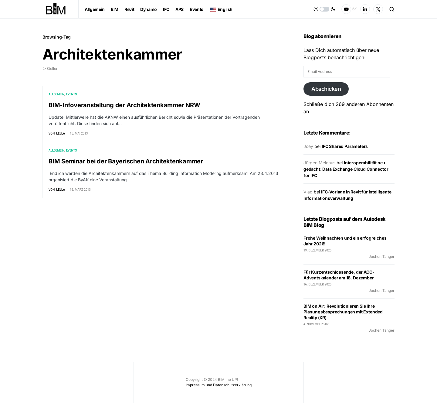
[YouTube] (349, 9)
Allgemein (56, 94)
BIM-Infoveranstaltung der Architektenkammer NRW (124, 105)
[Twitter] (378, 9)
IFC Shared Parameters (345, 146)
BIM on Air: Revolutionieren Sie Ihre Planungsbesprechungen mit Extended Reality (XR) (343, 311)
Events (71, 94)
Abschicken (326, 89)
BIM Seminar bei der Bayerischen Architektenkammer (126, 161)
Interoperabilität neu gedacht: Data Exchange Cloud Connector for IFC (345, 169)
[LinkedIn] (365, 9)
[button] (324, 9)
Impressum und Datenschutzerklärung (219, 385)
